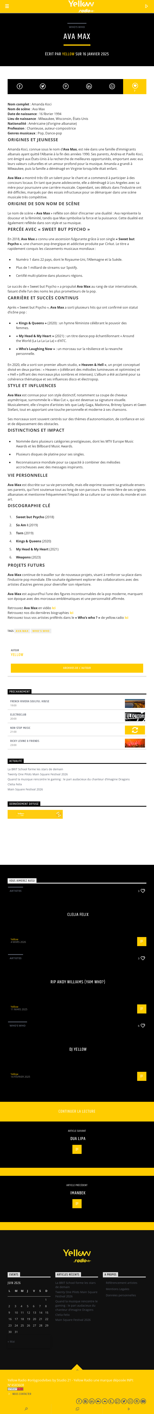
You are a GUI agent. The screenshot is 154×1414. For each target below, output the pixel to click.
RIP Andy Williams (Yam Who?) (78, 982)
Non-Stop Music (20, 727)
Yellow (68, 54)
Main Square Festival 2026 (25, 789)
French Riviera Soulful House (29, 701)
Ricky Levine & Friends (24, 741)
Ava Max (22, 631)
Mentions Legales (117, 1289)
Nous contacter (21, 1394)
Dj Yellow (78, 1049)
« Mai (11, 1341)
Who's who (41, 631)
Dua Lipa (78, 1138)
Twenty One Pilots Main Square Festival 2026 (38, 774)
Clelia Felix (15, 784)
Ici (54, 608)
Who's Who (77, 27)
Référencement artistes (121, 1283)
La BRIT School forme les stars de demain (35, 769)
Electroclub (18, 714)
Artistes (15, 891)
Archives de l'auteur (77, 667)
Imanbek (78, 1193)
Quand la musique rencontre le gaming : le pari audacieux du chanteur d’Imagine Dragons (69, 779)
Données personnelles (121, 1295)
